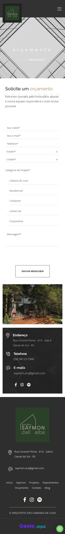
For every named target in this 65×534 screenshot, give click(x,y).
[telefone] (32, 144)
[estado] (32, 152)
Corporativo (16, 221)
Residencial (16, 190)
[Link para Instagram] (22, 385)
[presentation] (33, 256)
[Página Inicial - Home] (12, 13)
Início (9, 482)
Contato (36, 487)
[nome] (32, 128)
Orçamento (21, 487)
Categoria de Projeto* (17, 170)
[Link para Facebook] (16, 385)
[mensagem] (32, 238)
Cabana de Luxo (19, 180)
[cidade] (32, 159)
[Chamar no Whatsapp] (59, 528)
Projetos (34, 482)
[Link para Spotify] (28, 385)
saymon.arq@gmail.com (29, 373)
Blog (47, 487)
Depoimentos (51, 482)
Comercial (15, 211)
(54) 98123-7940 (24, 359)
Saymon (21, 482)
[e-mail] (32, 136)
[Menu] (59, 9)
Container (15, 200)
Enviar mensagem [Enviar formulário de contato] (33, 271)
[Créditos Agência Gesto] (32, 526)
